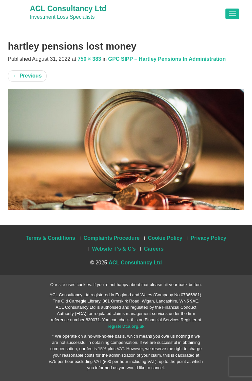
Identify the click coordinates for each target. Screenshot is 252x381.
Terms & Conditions (50, 238)
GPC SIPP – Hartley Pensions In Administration (167, 59)
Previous (27, 75)
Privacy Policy (208, 238)
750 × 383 (89, 59)
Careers (154, 249)
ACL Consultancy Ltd (68, 8)
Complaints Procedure (112, 238)
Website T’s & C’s (114, 249)
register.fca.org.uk (126, 326)
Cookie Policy (165, 238)
